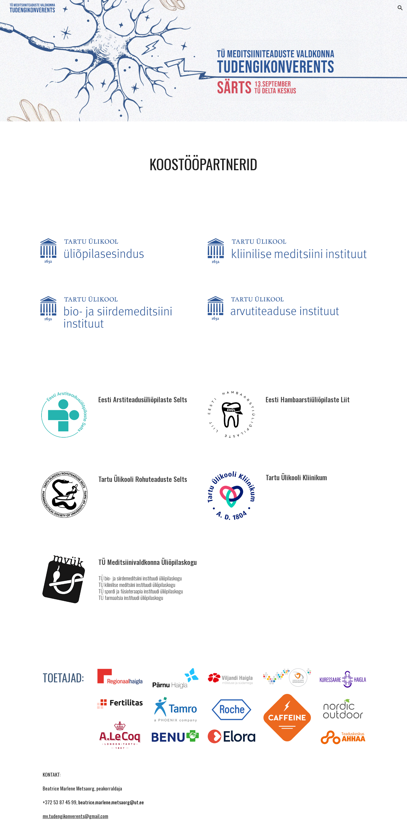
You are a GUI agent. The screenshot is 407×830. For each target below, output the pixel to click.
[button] (400, 8)
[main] (203, 164)
